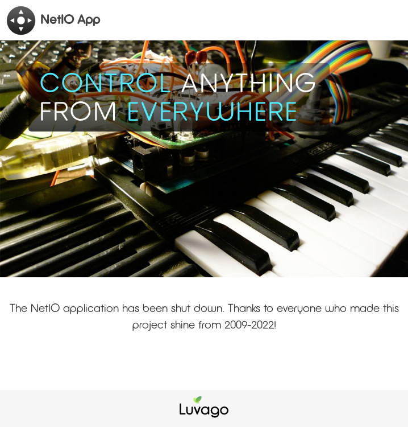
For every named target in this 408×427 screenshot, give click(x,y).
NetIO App (53, 20)
